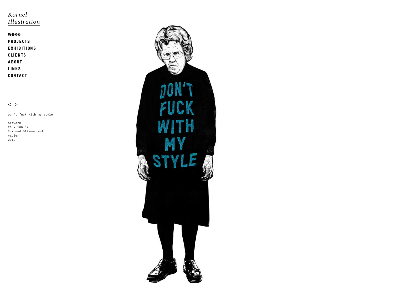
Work (14, 34)
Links (14, 68)
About (15, 61)
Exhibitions (22, 48)
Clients (17, 55)
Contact (17, 75)
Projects (19, 41)
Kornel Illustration (24, 18)
